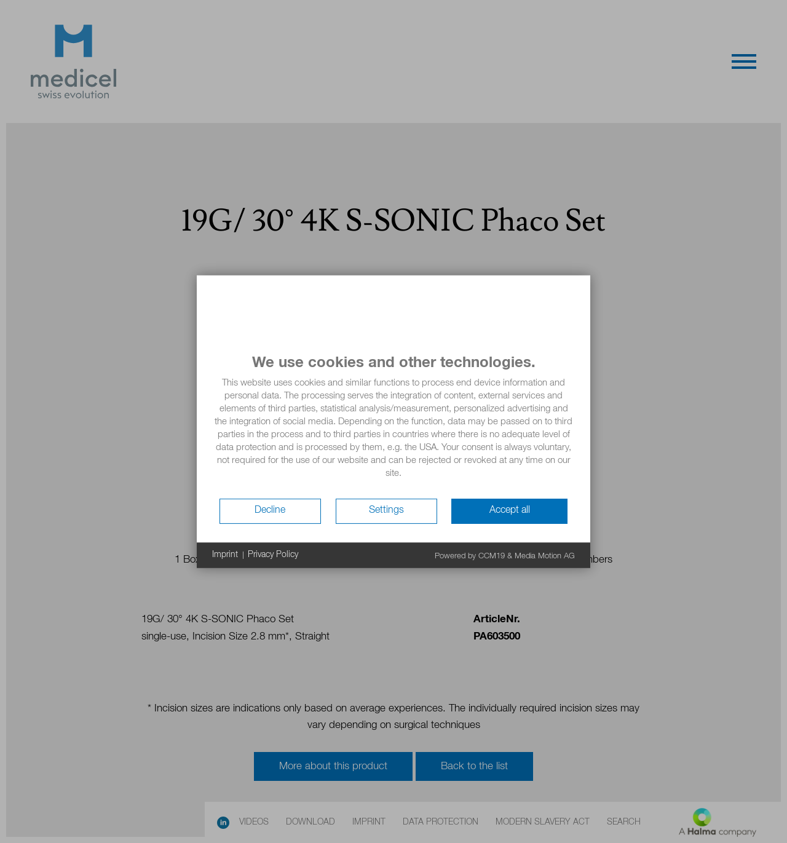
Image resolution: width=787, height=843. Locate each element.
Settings (386, 510)
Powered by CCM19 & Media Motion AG (505, 556)
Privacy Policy (273, 554)
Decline (270, 510)
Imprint (225, 554)
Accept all (509, 510)
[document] (393, 425)
